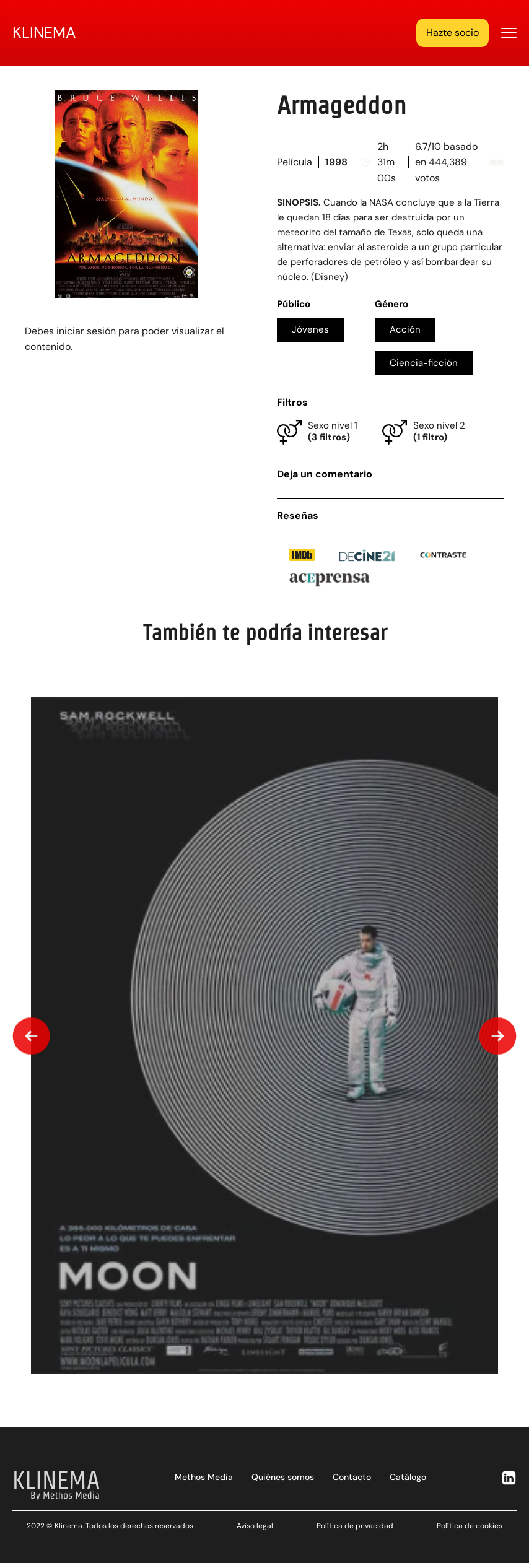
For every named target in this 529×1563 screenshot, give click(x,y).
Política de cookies (469, 1526)
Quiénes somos (282, 1476)
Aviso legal (255, 1526)
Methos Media (204, 1476)
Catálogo (408, 1476)
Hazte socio (452, 32)
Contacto (352, 1476)
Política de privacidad (355, 1526)
